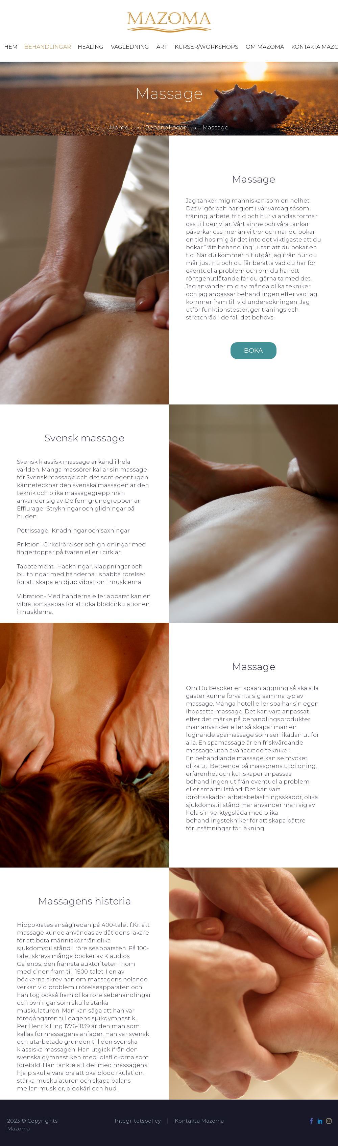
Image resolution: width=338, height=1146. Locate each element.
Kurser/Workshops (206, 47)
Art (161, 47)
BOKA (253, 350)
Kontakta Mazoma (199, 1121)
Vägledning (130, 47)
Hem (11, 47)
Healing (90, 47)
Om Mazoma (265, 47)
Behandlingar (47, 47)
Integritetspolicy (138, 1121)
